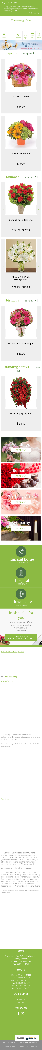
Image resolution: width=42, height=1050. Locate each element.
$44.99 (21, 106)
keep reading (11, 676)
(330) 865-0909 (12, 3)
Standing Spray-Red (21, 413)
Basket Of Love (21, 96)
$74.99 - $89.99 (21, 230)
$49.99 (21, 163)
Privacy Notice (22, 1046)
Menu (4, 38)
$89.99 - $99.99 (21, 287)
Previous (3, 86)
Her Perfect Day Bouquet (21, 343)
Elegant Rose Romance (21, 220)
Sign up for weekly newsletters (21, 637)
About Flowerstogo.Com (12, 651)
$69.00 (21, 353)
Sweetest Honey (21, 153)
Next (38, 86)
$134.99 (21, 423)
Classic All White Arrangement (21, 278)
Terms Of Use (10, 1046)
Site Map (34, 1046)
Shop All (27, 53)
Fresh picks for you (21, 621)
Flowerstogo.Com (21, 20)
